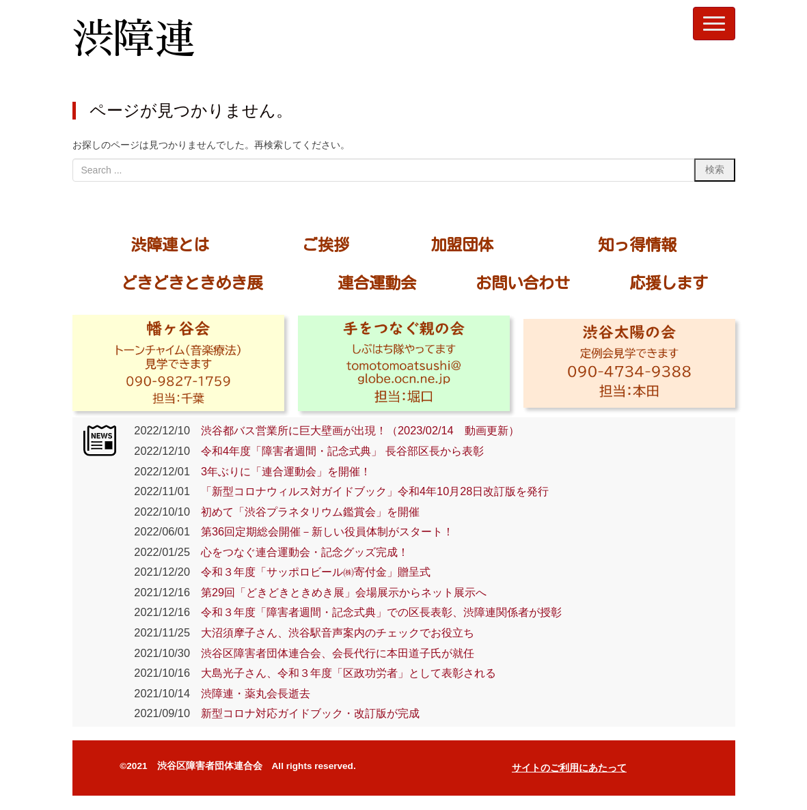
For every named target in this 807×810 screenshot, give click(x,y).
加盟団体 (461, 244)
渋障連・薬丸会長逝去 (250, 693)
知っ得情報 (637, 244)
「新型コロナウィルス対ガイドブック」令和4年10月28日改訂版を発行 (369, 491)
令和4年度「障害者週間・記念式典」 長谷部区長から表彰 (337, 451)
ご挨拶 (325, 244)
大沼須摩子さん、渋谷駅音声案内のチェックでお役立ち (332, 632)
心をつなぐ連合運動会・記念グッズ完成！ (299, 552)
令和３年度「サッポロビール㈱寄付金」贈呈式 (315, 571)
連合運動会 (377, 283)
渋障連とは (170, 244)
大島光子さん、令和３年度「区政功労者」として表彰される (343, 673)
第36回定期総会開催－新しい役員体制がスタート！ (322, 531)
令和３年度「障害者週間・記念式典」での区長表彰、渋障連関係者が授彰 (376, 612)
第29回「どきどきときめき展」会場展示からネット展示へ (338, 592)
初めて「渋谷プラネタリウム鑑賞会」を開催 (305, 511)
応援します (668, 283)
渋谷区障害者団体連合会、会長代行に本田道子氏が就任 (332, 653)
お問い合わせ (523, 283)
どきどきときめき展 (191, 283)
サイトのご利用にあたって (569, 768)
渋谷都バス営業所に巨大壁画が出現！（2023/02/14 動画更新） (354, 430)
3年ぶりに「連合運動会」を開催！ (280, 471)
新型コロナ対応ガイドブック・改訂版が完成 (305, 713)
